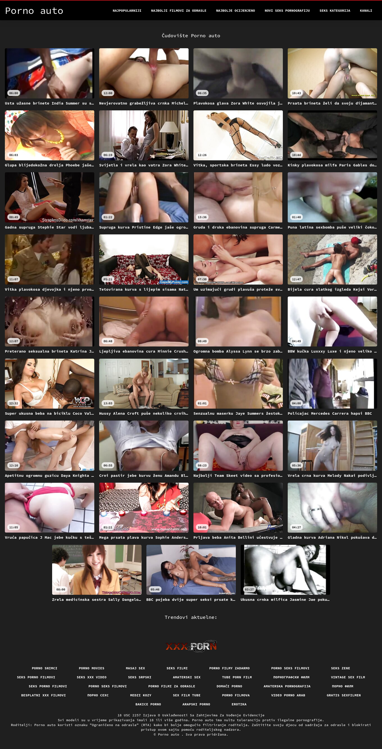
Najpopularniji (127, 10)
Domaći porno (229, 686)
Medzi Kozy (141, 695)
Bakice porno (148, 704)
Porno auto (169, 734)
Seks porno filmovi (36, 677)
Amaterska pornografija (287, 686)
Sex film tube (187, 695)
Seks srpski (139, 677)
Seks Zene (340, 668)
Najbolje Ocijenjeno (235, 10)
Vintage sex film (348, 677)
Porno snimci (44, 668)
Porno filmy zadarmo (229, 668)
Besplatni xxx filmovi (43, 695)
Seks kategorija (335, 10)
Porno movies (92, 668)
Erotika (239, 704)
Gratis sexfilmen (344, 695)
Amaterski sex (187, 677)
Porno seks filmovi (290, 668)
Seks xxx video (92, 677)
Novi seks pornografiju (287, 10)
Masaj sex (135, 668)
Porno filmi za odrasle (171, 686)
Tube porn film (237, 677)
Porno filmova (236, 695)
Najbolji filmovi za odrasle (178, 10)
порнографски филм (291, 677)
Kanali (366, 10)
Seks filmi (177, 668)
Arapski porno (196, 704)
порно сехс (98, 695)
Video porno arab (288, 695)
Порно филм (342, 686)
